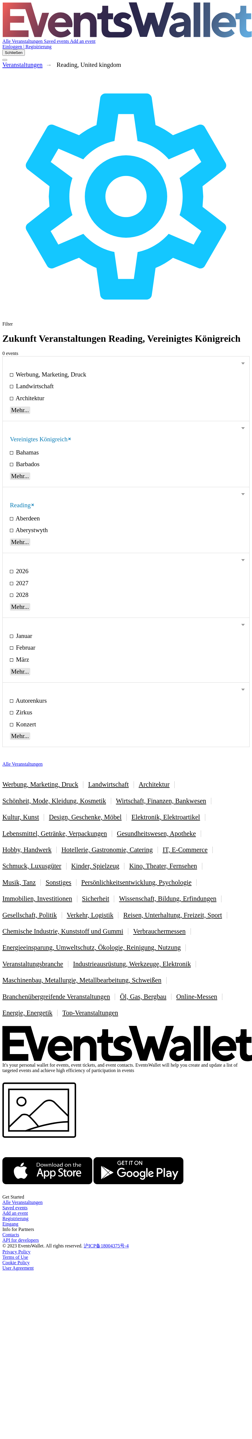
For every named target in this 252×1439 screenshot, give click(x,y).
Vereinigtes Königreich (40, 439)
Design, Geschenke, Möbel (85, 817)
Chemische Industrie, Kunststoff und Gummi (62, 931)
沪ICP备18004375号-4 (106, 1245)
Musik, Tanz (19, 882)
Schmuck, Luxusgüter (31, 866)
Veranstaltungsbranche (32, 964)
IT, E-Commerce (185, 850)
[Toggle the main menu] (4, 60)
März (21, 659)
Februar (24, 647)
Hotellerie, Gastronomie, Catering (107, 850)
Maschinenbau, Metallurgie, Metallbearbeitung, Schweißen (82, 980)
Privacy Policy (16, 1251)
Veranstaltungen (22, 64)
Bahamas (26, 452)
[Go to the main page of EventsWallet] (127, 35)
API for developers (20, 1240)
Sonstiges (58, 882)
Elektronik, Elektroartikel (166, 817)
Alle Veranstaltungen (23, 41)
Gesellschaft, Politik (29, 915)
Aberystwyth (31, 529)
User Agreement (18, 1268)
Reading (22, 505)
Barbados (27, 463)
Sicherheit (95, 898)
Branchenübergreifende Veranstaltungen (56, 996)
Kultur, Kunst (20, 817)
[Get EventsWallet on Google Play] (138, 1191)
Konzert (25, 724)
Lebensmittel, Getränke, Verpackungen (54, 833)
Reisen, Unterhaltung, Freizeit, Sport (172, 915)
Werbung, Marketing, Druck (50, 374)
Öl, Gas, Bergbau (143, 996)
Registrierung (15, 1218)
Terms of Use (15, 1257)
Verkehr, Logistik (90, 915)
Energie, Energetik (27, 1013)
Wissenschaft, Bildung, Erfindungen (167, 898)
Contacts (10, 1234)
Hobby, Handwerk (27, 850)
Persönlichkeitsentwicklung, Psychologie (136, 882)
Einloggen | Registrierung (27, 46)
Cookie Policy (16, 1262)
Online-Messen (196, 996)
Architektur (29, 398)
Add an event (82, 41)
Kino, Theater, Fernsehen (163, 866)
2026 (21, 571)
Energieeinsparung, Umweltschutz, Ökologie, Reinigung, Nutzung (91, 947)
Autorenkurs (30, 700)
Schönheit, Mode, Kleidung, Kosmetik (54, 801)
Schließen (13, 52)
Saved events (57, 41)
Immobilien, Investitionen (37, 898)
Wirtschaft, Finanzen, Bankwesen (161, 801)
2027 (21, 582)
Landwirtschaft (34, 386)
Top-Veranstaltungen (90, 1013)
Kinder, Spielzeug (95, 866)
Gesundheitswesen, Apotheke (156, 833)
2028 (21, 594)
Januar (23, 635)
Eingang (10, 1223)
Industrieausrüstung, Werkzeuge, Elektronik (132, 964)
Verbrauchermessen (159, 931)
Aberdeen (27, 518)
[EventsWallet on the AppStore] (47, 1191)
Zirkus (23, 712)
